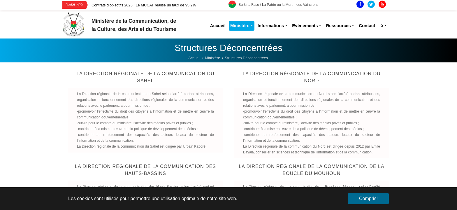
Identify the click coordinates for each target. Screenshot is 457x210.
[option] (160, 5)
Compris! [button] (368, 198)
